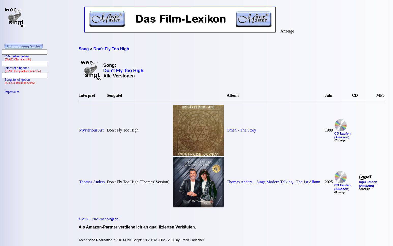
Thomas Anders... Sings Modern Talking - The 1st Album (273, 182)
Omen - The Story (241, 130)
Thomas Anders (92, 182)
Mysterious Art (91, 130)
